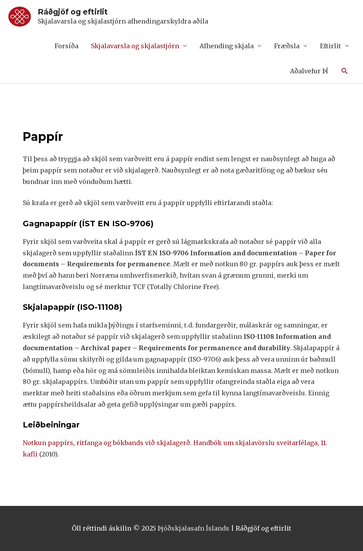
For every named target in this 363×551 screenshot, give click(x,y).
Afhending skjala (227, 46)
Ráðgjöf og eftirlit (73, 11)
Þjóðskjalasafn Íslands (193, 528)
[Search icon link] (345, 71)
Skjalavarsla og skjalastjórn (135, 46)
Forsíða (66, 46)
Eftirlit (330, 46)
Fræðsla (286, 46)
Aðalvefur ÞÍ (309, 71)
